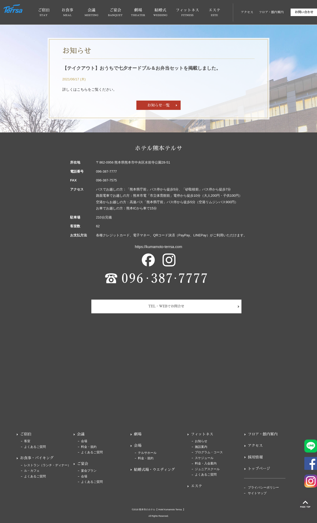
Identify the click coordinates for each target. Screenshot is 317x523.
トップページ (259, 468)
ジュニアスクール (207, 469)
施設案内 (201, 447)
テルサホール (147, 452)
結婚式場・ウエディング (154, 469)
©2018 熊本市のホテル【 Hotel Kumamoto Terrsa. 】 (158, 509)
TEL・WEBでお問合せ (166, 306)
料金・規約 (89, 447)
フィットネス (202, 434)
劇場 (138, 434)
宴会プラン (89, 470)
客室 (27, 441)
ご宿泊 (25, 434)
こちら (82, 89)
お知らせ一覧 (158, 105)
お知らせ (201, 441)
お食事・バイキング (37, 458)
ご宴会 (82, 463)
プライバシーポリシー (263, 487)
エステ (196, 486)
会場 (84, 441)
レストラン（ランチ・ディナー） (47, 465)
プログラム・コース (209, 452)
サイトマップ (257, 493)
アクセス (247, 12)
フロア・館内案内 (271, 12)
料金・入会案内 (206, 463)
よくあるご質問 (35, 447)
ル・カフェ (32, 470)
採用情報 (255, 457)
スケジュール (204, 458)
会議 (81, 434)
